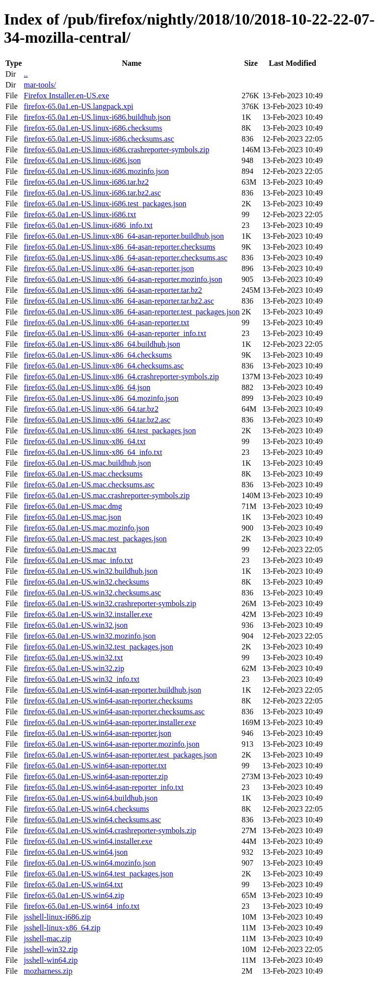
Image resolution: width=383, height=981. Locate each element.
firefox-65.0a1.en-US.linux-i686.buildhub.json (97, 117)
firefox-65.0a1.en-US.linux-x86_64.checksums (97, 355)
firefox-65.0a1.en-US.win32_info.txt (81, 679)
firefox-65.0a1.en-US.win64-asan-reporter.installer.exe (110, 722)
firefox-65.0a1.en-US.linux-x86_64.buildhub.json (102, 344)
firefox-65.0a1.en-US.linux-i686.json (82, 160)
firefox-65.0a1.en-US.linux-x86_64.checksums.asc (104, 366)
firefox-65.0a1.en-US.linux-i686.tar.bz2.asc (92, 193)
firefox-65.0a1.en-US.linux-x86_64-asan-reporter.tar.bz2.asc (119, 301)
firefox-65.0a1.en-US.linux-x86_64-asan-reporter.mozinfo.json (123, 279)
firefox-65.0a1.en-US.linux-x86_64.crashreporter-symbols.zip (121, 376)
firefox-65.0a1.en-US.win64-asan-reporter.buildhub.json (112, 690)
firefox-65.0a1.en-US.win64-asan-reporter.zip (95, 776)
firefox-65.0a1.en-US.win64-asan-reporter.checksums (108, 701)
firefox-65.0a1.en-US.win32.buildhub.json (90, 571)
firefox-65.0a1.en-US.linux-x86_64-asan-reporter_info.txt (115, 333)
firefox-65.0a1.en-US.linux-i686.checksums (93, 128)
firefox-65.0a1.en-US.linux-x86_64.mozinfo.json (101, 398)
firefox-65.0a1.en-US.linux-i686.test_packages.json (105, 203)
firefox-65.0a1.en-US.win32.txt (73, 657)
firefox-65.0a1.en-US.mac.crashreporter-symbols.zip (107, 495)
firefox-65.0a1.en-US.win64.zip (74, 895)
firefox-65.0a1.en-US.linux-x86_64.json (87, 387)
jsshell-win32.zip (51, 949)
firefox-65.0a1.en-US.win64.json (76, 852)
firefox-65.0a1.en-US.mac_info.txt (78, 560)
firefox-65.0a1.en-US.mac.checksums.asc (89, 484)
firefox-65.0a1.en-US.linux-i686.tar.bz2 (86, 182)
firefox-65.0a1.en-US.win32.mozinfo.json (90, 636)
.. (25, 74)
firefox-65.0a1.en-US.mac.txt (70, 549)
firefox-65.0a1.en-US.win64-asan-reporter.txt (95, 765)
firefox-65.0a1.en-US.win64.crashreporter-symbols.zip (110, 830)
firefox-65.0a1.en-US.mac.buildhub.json (87, 463)
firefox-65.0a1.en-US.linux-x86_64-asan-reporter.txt (106, 322)
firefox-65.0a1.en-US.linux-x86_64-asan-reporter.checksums (119, 247)
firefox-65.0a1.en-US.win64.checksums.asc (92, 819)
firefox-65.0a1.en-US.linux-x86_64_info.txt (93, 452)
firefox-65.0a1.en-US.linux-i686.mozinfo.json (96, 171)
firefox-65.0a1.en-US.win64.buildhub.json (90, 798)
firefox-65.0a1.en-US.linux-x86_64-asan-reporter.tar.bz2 (113, 290)
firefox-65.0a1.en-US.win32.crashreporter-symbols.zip (110, 603)
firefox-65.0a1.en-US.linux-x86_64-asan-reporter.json (109, 268)
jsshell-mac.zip (47, 938)
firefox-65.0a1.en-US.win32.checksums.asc (92, 593)
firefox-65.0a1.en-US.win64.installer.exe (88, 841)
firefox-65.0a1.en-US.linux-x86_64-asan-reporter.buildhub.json (123, 236)
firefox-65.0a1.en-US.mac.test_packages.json (95, 538)
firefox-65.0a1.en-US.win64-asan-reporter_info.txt (103, 787)
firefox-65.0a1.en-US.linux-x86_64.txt (84, 441)
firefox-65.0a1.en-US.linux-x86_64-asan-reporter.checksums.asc (125, 257)
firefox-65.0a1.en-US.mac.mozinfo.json (86, 528)
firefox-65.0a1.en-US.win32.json (76, 625)
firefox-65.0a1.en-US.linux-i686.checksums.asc (99, 139)
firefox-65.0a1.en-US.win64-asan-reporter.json (97, 733)
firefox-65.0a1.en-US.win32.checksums (86, 582)
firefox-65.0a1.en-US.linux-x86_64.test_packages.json (110, 430)
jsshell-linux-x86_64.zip (62, 928)
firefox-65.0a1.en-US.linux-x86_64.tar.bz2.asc (97, 420)
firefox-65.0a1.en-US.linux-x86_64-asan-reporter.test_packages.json (131, 312)
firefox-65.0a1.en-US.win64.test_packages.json (98, 873)
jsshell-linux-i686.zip (57, 917)
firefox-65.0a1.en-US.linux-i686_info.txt (88, 225)
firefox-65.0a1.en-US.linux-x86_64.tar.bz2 (91, 409)
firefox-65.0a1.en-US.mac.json (72, 517)
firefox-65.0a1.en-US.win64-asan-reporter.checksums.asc (114, 711)
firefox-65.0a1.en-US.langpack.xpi (78, 106)
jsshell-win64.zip (51, 960)
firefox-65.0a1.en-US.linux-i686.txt (80, 214)
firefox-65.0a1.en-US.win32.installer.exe (88, 614)
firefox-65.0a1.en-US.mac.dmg (73, 506)
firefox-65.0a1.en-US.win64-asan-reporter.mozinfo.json (111, 744)
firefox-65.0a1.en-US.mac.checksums (83, 474)
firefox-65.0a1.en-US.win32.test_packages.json (98, 647)
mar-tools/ (39, 85)
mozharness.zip (48, 971)
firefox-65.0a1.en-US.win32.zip (74, 668)
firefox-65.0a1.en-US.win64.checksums (86, 809)
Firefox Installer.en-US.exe (66, 95)
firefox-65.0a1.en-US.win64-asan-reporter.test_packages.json (120, 755)
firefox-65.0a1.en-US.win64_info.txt (81, 906)
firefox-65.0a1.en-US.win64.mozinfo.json (90, 863)
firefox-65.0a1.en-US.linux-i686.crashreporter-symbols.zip (116, 149)
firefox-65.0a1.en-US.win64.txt (73, 884)
